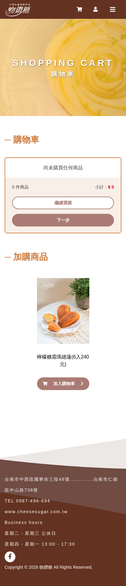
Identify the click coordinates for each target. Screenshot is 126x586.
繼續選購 (63, 202)
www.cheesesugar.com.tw (36, 511)
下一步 (63, 220)
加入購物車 (63, 383)
